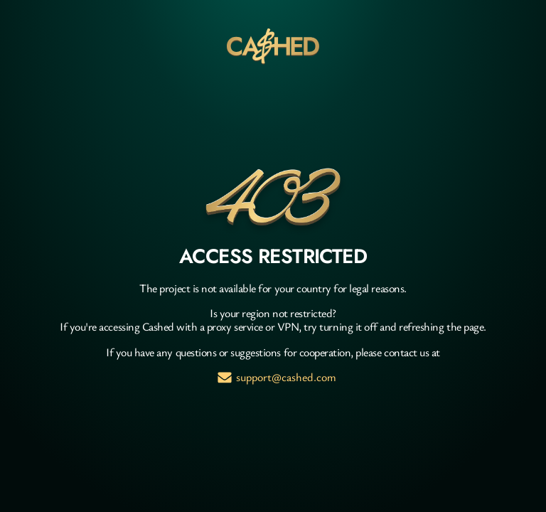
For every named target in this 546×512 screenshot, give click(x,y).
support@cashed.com (286, 377)
